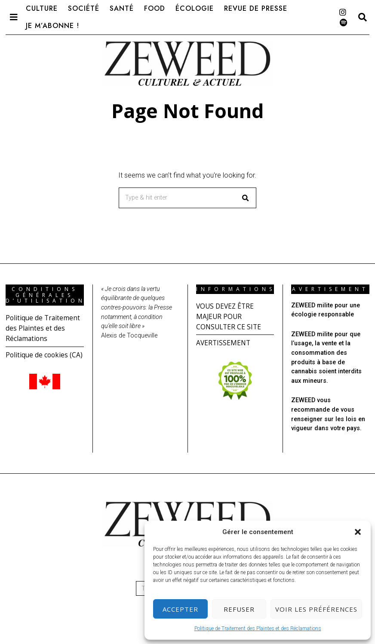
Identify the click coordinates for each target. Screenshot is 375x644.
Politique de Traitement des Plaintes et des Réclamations (257, 628)
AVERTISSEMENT (224, 342)
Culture (42, 8)
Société (83, 8)
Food (154, 8)
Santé (122, 8)
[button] (357, 532)
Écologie (194, 8)
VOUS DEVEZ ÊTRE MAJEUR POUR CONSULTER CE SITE (229, 316)
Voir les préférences (316, 609)
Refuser (239, 609)
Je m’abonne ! (52, 26)
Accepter (180, 609)
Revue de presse (255, 8)
